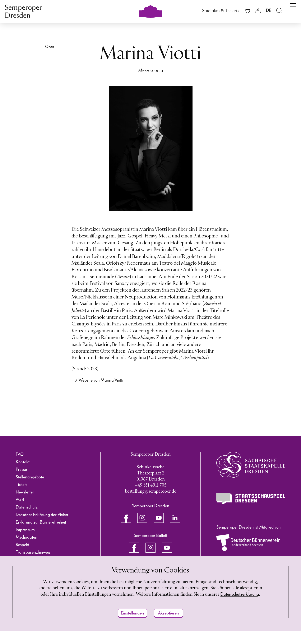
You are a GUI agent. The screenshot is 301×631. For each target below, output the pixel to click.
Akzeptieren (168, 613)
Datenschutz (27, 507)
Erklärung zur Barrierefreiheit (41, 522)
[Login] (258, 10)
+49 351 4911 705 (150, 485)
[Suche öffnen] (279, 10)
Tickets (21, 484)
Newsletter (25, 492)
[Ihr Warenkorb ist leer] (247, 10)
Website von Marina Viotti (101, 380)
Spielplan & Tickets (220, 11)
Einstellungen (132, 613)
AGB (20, 499)
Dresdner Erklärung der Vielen (42, 514)
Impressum (25, 529)
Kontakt (22, 462)
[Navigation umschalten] (293, 10)
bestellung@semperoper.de (150, 491)
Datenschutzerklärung (239, 594)
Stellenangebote (30, 477)
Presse (21, 469)
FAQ (20, 454)
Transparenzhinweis (33, 552)
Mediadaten (26, 537)
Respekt (22, 544)
